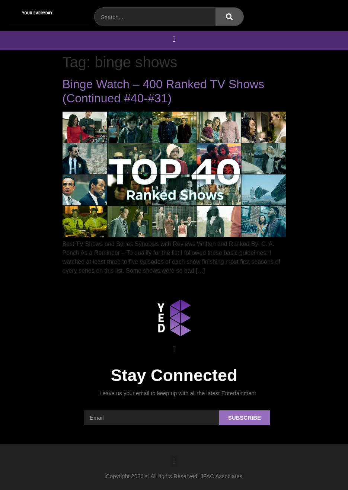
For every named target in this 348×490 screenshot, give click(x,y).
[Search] (229, 17)
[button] (174, 39)
